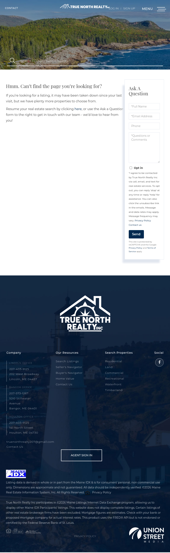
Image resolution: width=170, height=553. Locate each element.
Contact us (135, 224)
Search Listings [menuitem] (67, 361)
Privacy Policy (143, 220)
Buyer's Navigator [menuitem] (69, 373)
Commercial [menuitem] (114, 373)
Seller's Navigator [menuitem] (69, 367)
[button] (12, 61)
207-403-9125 (19, 369)
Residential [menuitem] (113, 361)
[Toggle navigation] (161, 9)
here (78, 109)
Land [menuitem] (109, 367)
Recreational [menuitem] (114, 378)
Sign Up (129, 8)
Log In (114, 8)
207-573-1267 (18, 393)
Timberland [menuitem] (114, 390)
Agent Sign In (79, 455)
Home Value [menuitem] (65, 378)
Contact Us (14, 446)
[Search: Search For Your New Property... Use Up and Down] (90, 61)
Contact (11, 8)
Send (136, 234)
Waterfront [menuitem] (113, 384)
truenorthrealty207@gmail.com (30, 442)
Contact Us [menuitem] (64, 384)
